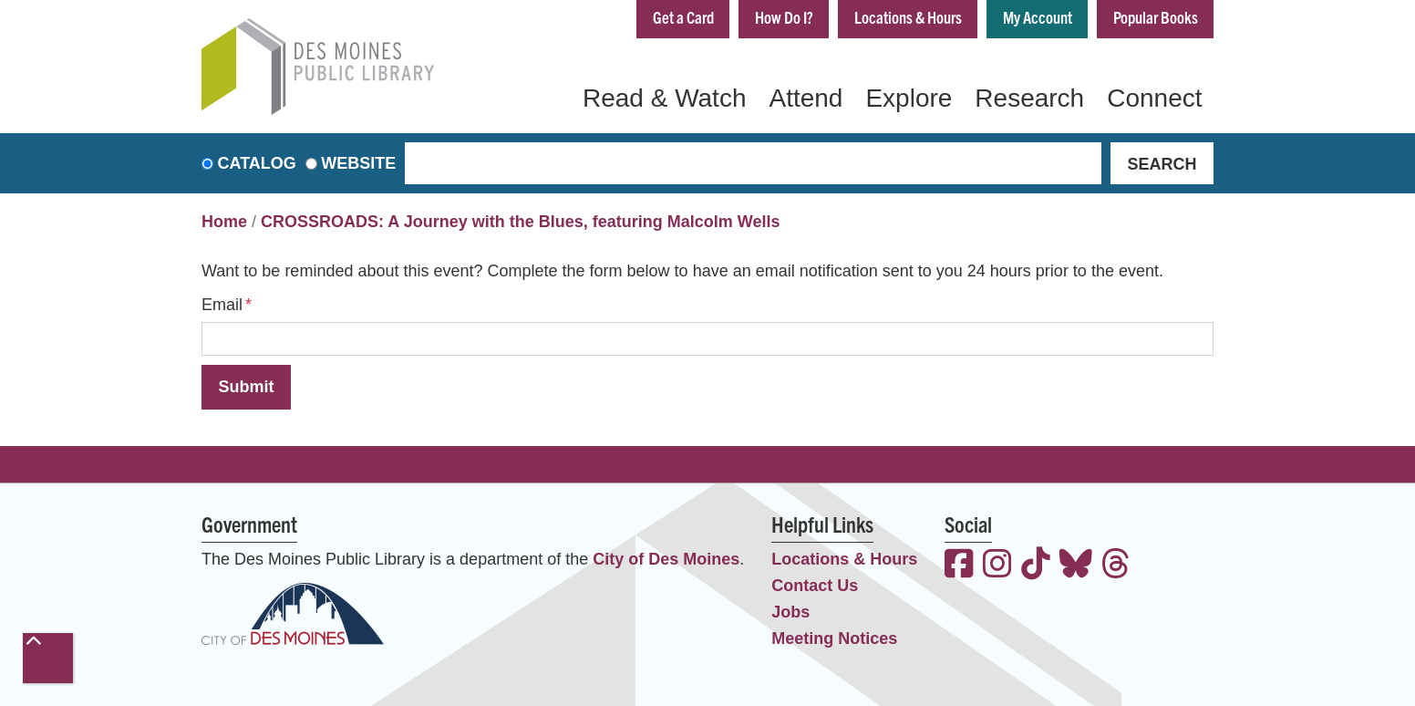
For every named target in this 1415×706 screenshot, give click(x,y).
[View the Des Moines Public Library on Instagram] (997, 566)
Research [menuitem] (1029, 98)
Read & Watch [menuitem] (664, 98)
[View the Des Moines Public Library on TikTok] (1035, 566)
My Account (1037, 16)
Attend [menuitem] (805, 98)
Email (222, 305)
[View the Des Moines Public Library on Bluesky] (1075, 566)
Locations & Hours (908, 16)
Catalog (257, 163)
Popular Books (1155, 16)
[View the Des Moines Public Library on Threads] (1116, 566)
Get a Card (683, 16)
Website (358, 163)
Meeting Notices (834, 638)
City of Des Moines (666, 559)
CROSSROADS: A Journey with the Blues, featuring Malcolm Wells (520, 222)
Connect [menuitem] (1154, 98)
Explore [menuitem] (908, 98)
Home (224, 222)
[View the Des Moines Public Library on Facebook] (959, 566)
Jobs (790, 612)
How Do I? (784, 16)
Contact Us (814, 585)
